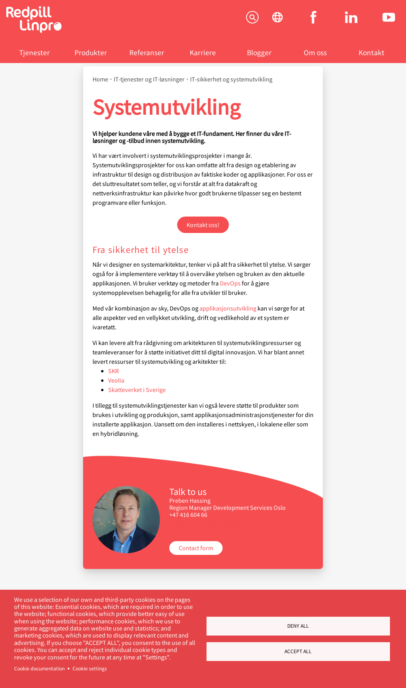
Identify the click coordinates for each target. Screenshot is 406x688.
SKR (113, 371)
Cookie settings (89, 668)
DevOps (230, 283)
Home (100, 79)
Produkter (90, 52)
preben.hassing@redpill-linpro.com (216, 522)
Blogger (259, 52)
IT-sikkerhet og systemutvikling (231, 79)
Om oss (315, 52)
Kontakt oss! (203, 224)
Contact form (196, 548)
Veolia (116, 380)
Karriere (203, 52)
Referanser (146, 52)
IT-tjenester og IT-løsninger (149, 79)
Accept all (298, 651)
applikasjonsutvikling (227, 308)
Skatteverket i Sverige (137, 389)
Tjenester (34, 52)
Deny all (298, 625)
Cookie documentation (39, 668)
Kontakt (371, 52)
